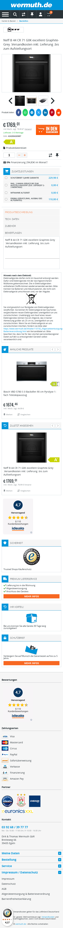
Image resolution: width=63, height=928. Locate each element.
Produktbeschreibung (19, 212)
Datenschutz (9, 883)
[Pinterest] (52, 112)
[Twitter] (38, 112)
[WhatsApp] (25, 112)
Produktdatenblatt (14, 148)
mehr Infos (31, 596)
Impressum (8, 878)
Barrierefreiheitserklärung (16, 898)
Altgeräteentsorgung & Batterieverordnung (26, 893)
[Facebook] (18, 112)
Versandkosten (48, 917)
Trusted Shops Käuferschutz (17, 569)
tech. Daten (12, 219)
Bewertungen (13, 232)
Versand (28, 129)
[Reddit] (58, 112)
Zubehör (10, 226)
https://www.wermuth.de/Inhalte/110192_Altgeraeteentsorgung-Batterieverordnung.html (33, 330)
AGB (4, 888)
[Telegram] (32, 112)
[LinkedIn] (45, 112)
